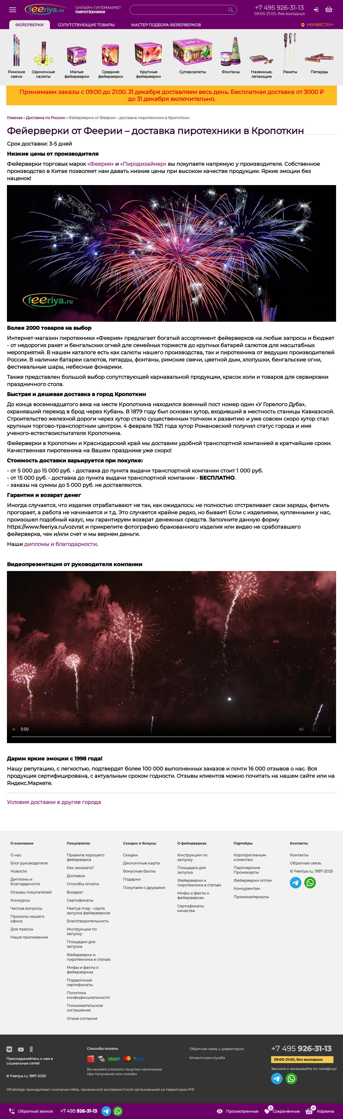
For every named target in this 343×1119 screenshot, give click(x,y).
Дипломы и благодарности (25, 881)
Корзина (322, 1109)
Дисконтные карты (141, 863)
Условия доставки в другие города (54, 802)
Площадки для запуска (81, 944)
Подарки (132, 879)
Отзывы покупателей (31, 892)
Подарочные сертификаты (80, 982)
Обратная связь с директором (216, 1049)
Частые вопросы (26, 908)
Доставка (76, 875)
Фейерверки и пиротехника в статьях (89, 957)
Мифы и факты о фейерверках (82, 969)
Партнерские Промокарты (247, 870)
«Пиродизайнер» (143, 164)
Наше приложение (29, 937)
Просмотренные (242, 1111)
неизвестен (319, 24)
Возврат (75, 892)
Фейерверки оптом (253, 880)
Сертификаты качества (190, 908)
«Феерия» (100, 164)
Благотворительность (88, 921)
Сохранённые (283, 1109)
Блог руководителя (29, 863)
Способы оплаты (83, 883)
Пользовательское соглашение (85, 1007)
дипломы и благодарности (60, 544)
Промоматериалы (251, 896)
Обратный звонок (35, 1111)
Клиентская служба (207, 1058)
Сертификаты (80, 900)
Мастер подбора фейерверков (166, 24)
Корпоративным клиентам (250, 857)
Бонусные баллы (139, 871)
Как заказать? (80, 867)
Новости (18, 871)
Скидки (130, 855)
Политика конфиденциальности (88, 995)
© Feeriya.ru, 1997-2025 (311, 871)
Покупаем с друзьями (144, 887)
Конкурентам (247, 888)
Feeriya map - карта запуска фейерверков (88, 910)
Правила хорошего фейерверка (85, 857)
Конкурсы (20, 900)
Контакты (299, 855)
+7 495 (301, 1048)
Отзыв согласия (82, 1018)
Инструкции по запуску (82, 931)
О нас (15, 855)
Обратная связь (305, 863)
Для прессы (21, 929)
